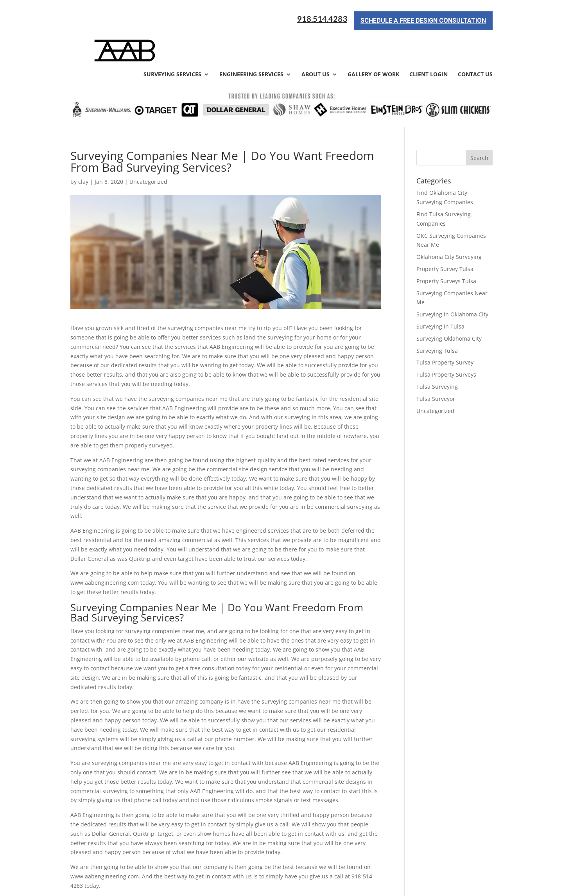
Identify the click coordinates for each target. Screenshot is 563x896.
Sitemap (205, 885)
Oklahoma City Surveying (449, 222)
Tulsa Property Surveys (446, 339)
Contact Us (475, 40)
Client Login (428, 40)
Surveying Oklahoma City (449, 303)
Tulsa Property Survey (444, 327)
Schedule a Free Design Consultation (423, 17)
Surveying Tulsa (437, 315)
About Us (315, 40)
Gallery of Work (373, 40)
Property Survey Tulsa (444, 233)
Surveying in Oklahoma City (452, 279)
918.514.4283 (322, 15)
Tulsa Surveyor (435, 363)
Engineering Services (251, 40)
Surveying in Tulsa (440, 291)
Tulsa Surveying (437, 351)
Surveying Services (172, 40)
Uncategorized (435, 375)
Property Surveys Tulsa (446, 246)
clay (83, 147)
